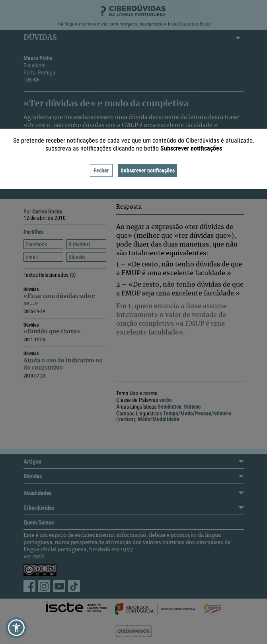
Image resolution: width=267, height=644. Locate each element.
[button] (16, 627)
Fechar (101, 170)
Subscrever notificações (148, 170)
